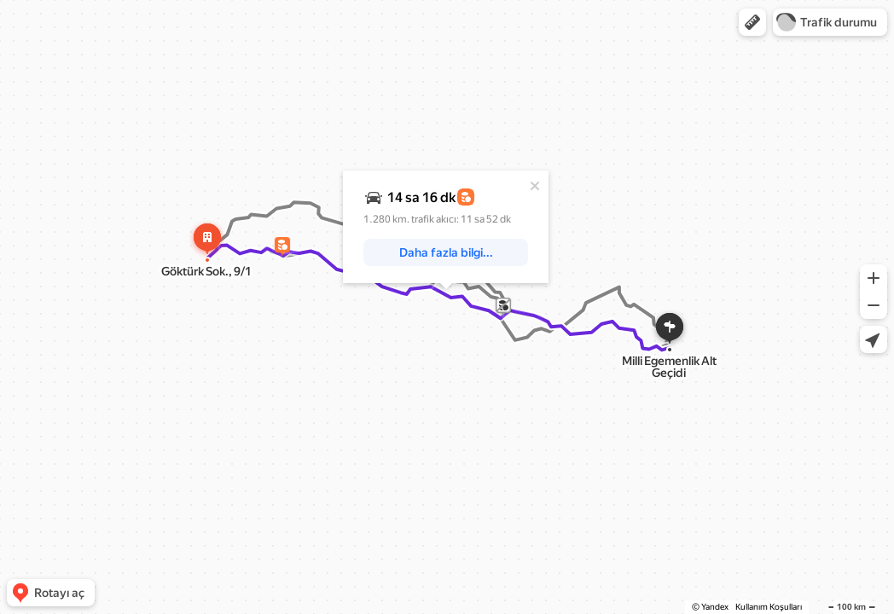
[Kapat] (535, 186)
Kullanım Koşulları (768, 606)
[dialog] (446, 227)
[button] (752, 22)
